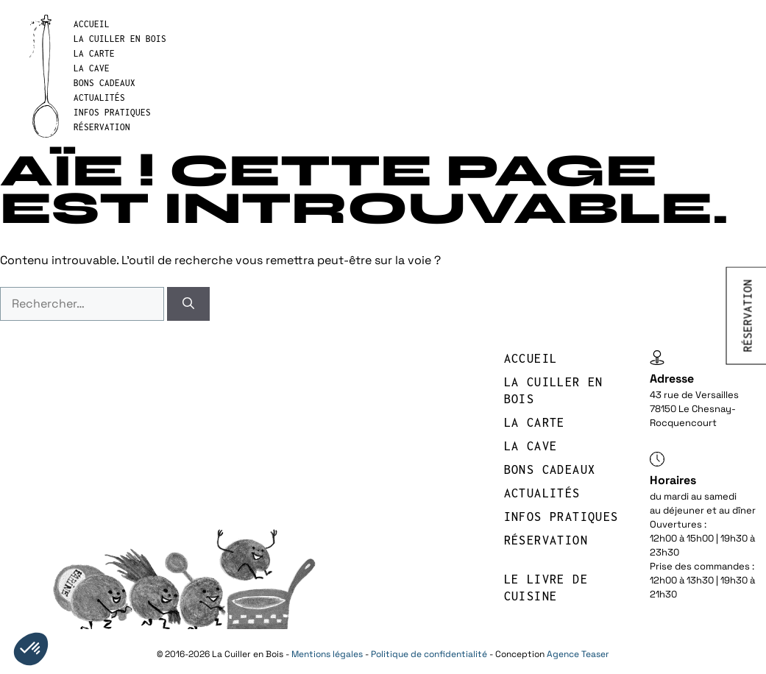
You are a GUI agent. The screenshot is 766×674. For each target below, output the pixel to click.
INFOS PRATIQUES (112, 112)
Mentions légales (327, 654)
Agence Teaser (578, 654)
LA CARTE (94, 53)
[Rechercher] (188, 304)
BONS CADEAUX (104, 83)
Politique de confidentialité (429, 654)
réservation (102, 127)
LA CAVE (92, 68)
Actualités (99, 97)
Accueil (92, 24)
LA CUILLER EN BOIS (120, 38)
